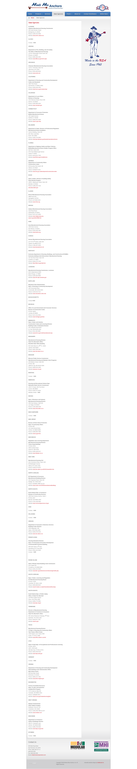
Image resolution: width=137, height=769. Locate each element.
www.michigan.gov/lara (38, 316)
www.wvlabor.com (37, 712)
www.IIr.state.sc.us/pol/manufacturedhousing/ (44, 587)
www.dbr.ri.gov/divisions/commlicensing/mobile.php (46, 570)
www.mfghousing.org (38, 216)
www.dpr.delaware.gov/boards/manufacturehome (45, 139)
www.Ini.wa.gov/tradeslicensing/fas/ (42, 696)
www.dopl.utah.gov (37, 653)
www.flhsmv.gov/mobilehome (40, 157)
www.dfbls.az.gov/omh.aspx (40, 58)
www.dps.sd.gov (37, 603)
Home (32, 17)
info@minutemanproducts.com (39, 755)
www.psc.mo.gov (37, 369)
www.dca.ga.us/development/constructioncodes (45, 171)
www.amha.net (36, 73)
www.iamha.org (37, 232)
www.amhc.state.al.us (38, 35)
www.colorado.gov (37, 105)
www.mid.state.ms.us (38, 351)
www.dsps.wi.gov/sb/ (38, 728)
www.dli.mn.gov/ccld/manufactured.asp (42, 333)
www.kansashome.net (38, 247)
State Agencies (33, 23)
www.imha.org (36, 202)
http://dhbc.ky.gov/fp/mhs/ (39, 263)
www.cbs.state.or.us (38, 533)
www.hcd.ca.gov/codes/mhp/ (40, 89)
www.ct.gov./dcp (37, 121)
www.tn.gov (36, 621)
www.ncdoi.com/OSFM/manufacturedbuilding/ (44, 485)
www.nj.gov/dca (37, 433)
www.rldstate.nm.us (38, 453)
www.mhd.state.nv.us (38, 408)
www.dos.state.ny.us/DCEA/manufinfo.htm (43, 469)
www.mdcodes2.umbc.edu (39, 293)
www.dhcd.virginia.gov (38, 678)
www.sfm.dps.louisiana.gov (39, 277)
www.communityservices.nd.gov (41, 503)
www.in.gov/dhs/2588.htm (34, 218)
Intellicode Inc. (100, 762)
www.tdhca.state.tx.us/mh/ (39, 637)
